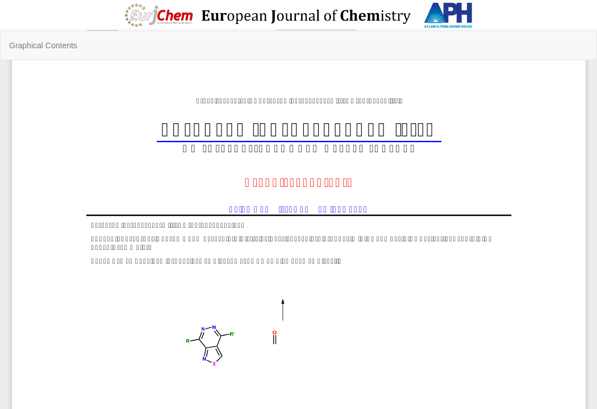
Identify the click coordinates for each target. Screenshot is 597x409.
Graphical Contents (43, 45)
